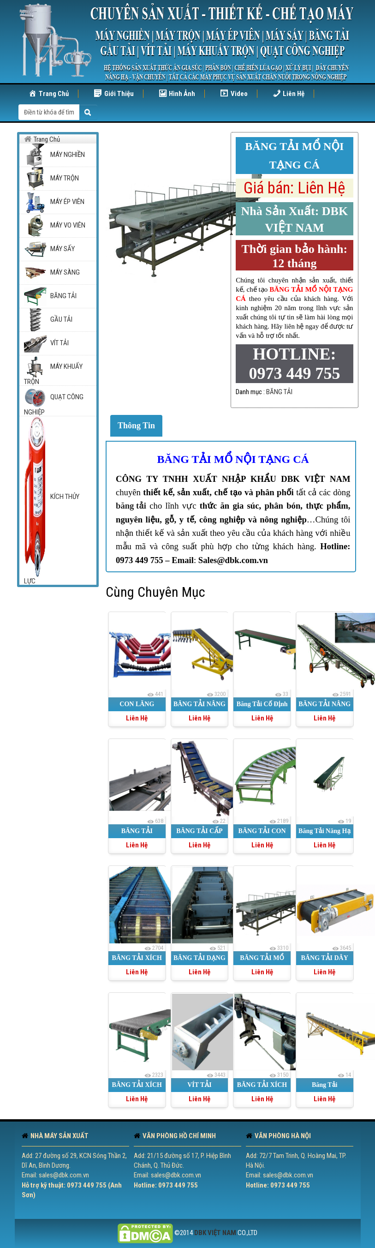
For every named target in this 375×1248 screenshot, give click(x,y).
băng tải (131, 505)
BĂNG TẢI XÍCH (137, 1084)
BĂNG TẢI (279, 392)
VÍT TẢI (199, 1084)
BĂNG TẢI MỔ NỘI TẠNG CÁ (233, 459)
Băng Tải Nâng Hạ (324, 831)
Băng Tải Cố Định (262, 704)
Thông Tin (136, 425)
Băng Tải (324, 1084)
